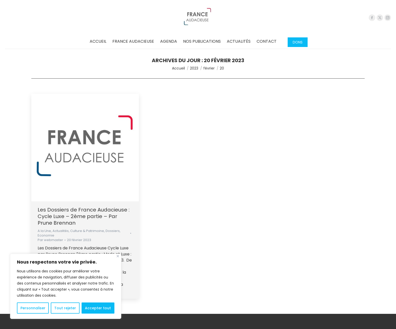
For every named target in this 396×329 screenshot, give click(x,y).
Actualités (61, 230)
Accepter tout (98, 308)
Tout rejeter (65, 308)
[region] (65, 286)
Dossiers (113, 230)
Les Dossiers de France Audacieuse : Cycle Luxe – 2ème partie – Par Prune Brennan (84, 216)
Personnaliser (32, 308)
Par (50, 240)
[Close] (118, 256)
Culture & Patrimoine (87, 230)
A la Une (44, 230)
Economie (46, 235)
